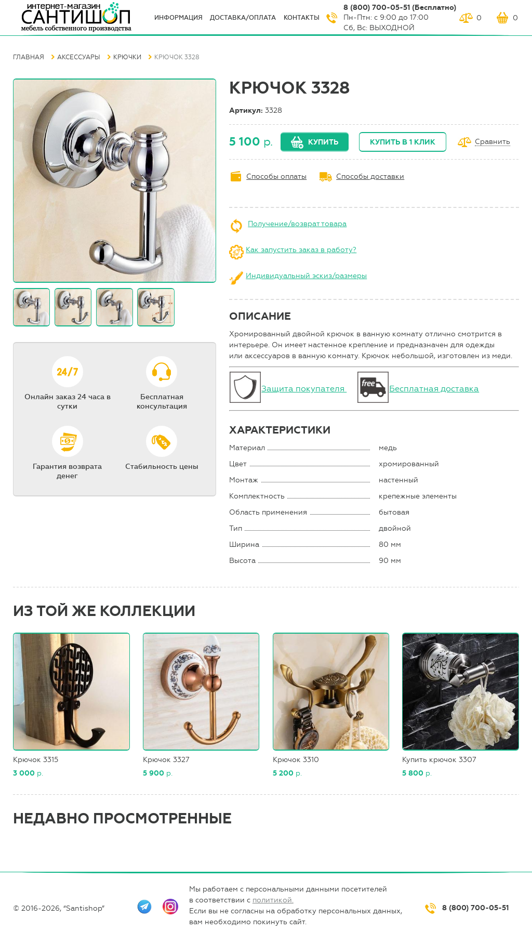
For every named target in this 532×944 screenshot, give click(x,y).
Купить (323, 142)
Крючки (127, 57)
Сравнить (492, 142)
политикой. (273, 900)
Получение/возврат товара (297, 223)
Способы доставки (370, 176)
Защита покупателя (304, 389)
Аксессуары (78, 57)
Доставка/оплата (243, 17)
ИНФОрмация (178, 17)
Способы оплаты (276, 176)
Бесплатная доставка (434, 389)
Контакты (302, 17)
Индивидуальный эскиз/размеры (306, 275)
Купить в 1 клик (402, 142)
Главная (28, 57)
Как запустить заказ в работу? (301, 249)
